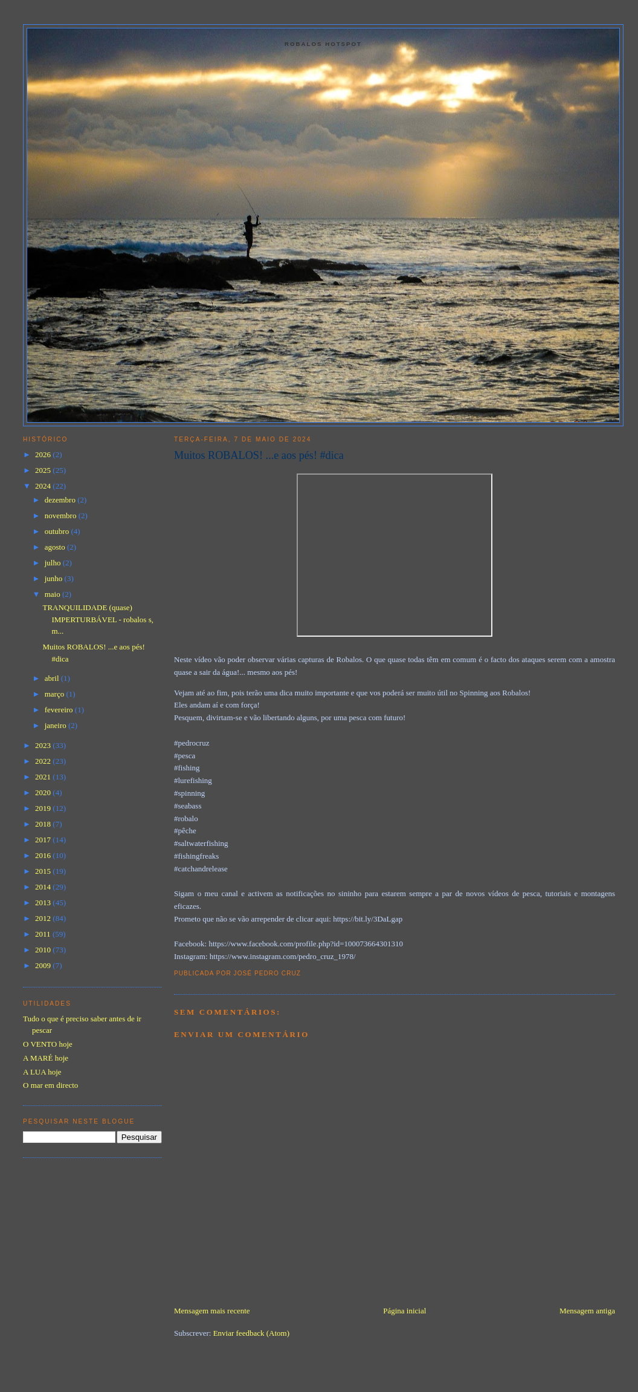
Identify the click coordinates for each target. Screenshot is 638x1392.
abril (53, 678)
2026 (44, 454)
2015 (44, 871)
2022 (44, 761)
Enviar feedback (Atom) (251, 1333)
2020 (44, 792)
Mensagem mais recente (212, 1310)
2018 (44, 823)
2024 (44, 485)
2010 (44, 949)
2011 (44, 933)
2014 (44, 886)
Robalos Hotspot (323, 44)
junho (55, 578)
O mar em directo (50, 1085)
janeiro (56, 725)
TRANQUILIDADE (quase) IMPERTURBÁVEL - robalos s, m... (97, 619)
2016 (44, 855)
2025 (44, 470)
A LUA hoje (42, 1071)
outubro (58, 531)
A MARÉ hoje (45, 1057)
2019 (44, 808)
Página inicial (404, 1310)
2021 (44, 776)
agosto (56, 546)
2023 (44, 745)
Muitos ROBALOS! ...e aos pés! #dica (259, 455)
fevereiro (60, 709)
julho (54, 562)
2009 (44, 965)
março (55, 693)
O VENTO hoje (47, 1044)
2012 (44, 918)
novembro (62, 515)
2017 (44, 839)
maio (53, 594)
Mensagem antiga (587, 1310)
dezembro (61, 499)
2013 (44, 902)
